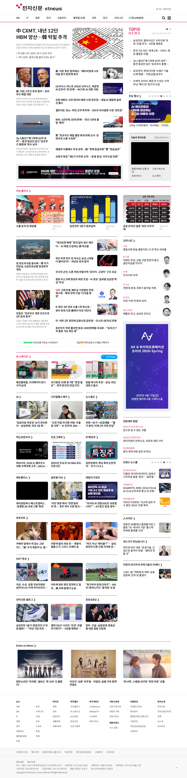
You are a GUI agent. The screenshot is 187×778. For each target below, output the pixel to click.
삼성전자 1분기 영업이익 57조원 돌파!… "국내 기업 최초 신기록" (32, 628)
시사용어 (93, 716)
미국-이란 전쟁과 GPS (134, 300)
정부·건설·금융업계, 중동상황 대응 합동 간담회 (100, 627)
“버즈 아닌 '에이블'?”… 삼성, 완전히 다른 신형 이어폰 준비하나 (101, 547)
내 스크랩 (113, 727)
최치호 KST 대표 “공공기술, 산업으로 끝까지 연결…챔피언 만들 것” (139, 550)
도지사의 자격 (130, 275)
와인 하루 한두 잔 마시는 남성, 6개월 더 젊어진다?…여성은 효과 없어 (74, 260)
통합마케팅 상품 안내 (139, 716)
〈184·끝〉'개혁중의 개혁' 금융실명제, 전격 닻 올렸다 (139, 574)
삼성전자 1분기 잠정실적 (83, 226)
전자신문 (161, 706)
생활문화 (56, 721)
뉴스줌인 (92, 397)
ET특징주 (92, 437)
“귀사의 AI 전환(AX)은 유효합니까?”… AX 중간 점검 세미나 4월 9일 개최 (101, 506)
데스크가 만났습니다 (135, 541)
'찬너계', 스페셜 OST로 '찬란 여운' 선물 (144, 681)
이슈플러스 (75, 706)
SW (18, 17)
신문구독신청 (158, 168)
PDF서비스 (94, 721)
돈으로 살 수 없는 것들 (134, 430)
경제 (37, 17)
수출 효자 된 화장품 (26, 226)
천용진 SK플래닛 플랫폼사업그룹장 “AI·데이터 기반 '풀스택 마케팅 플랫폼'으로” (139, 527)
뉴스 (18, 701)
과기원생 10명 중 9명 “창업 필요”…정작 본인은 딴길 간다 (67, 384)
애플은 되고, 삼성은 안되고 (137, 313)
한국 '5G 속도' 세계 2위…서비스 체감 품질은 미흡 (151, 52)
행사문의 (134, 711)
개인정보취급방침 (137, 726)
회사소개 (31, 762)
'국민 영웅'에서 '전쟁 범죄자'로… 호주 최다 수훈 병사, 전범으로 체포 (65, 506)
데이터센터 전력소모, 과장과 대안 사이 (143, 441)
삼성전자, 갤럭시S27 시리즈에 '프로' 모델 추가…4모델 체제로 (150, 42)
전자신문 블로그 (26, 599)
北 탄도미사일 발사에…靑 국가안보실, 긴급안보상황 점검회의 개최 (32, 266)
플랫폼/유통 (79, 17)
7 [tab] (167, 96)
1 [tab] (167, 29)
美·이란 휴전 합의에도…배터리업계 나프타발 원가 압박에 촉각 (77, 73)
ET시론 (126, 257)
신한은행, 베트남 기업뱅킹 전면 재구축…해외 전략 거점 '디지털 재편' (75, 293)
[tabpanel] (150, 62)
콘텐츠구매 (114, 711)
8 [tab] (170, 96)
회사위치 (161, 726)
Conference (94, 706)
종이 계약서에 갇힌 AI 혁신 (137, 451)
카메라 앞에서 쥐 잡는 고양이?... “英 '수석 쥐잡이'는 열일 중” (32, 547)
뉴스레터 (156, 175)
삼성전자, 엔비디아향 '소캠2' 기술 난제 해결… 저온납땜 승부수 (150, 72)
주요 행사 (135, 96)
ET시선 (126, 284)
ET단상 (126, 297)
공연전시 (56, 716)
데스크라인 (128, 310)
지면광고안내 (136, 706)
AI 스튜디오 (23, 356)
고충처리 (134, 731)
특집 (38, 731)
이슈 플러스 (23, 190)
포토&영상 (92, 599)
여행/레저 (57, 726)
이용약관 (134, 721)
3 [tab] (155, 96)
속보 (18, 706)
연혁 (159, 716)
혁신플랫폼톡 (129, 448)
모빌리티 (62, 17)
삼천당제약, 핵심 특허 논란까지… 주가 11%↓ (101, 465)
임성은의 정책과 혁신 (132, 437)
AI (18, 397)
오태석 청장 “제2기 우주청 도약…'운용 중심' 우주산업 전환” (87, 156)
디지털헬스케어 (60, 397)
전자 (48, 17)
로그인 (159, 9)
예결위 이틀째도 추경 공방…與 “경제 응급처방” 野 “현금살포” (88, 149)
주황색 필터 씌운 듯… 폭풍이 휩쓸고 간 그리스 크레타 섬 (66, 545)
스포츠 (39, 726)
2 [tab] (170, 29)
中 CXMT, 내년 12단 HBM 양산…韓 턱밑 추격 (41, 34)
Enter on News (26, 645)
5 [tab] (161, 96)
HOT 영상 (22, 558)
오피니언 (118, 17)
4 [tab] (158, 96)
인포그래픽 (58, 437)
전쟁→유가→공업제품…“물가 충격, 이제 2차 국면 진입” (100, 424)
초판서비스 (137, 175)
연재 (38, 736)
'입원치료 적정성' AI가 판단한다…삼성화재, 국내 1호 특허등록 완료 (32, 426)
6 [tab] (164, 96)
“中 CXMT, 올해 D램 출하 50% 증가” (36, 57)
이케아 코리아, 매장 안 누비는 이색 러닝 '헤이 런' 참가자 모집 (151, 83)
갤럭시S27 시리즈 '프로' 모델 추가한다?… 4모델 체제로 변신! (66, 628)
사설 (125, 246)
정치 (105, 17)
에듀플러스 (23, 477)
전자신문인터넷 (164, 711)
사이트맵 (110, 752)
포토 (54, 711)
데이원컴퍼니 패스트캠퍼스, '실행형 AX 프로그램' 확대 (30, 505)
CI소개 (160, 721)
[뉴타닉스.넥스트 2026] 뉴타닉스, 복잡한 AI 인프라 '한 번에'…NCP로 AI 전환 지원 (77, 88)
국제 (38, 716)
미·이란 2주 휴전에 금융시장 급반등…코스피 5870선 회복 (86, 320)
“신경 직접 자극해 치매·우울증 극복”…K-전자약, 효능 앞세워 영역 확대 (66, 426)
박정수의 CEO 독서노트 (133, 426)
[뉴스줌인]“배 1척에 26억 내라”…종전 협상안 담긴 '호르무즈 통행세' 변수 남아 (32, 141)
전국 (38, 721)
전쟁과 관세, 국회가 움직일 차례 (139, 288)
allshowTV (94, 711)
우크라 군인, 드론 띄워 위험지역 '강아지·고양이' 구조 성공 (86, 272)
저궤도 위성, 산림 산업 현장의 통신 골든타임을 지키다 (141, 262)
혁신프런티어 (24, 437)
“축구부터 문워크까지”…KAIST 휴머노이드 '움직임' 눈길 (101, 586)
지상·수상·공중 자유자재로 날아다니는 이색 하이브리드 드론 (30, 587)
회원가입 (167, 9)
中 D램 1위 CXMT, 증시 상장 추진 (35, 53)
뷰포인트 (22, 518)
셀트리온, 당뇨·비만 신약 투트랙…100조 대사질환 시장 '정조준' (89, 110)
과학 (94, 17)
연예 (54, 706)
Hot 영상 (74, 716)
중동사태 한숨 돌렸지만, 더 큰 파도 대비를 (144, 249)
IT (27, 17)
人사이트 (129, 518)
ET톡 (125, 271)
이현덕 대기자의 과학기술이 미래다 (142, 564)
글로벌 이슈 (58, 477)
